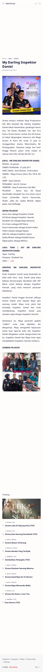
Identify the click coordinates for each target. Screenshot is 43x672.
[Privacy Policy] (31, 659)
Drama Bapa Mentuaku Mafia (18, 585)
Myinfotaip (10, 3)
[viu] (14, 591)
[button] (35, 3)
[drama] (9, 522)
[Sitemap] (7, 662)
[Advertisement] (21, 31)
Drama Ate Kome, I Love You (17, 594)
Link (12, 261)
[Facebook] (5, 659)
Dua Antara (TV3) (12, 602)
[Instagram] (14, 659)
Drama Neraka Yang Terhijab (17, 551)
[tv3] (14, 522)
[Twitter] (22, 659)
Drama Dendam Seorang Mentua (19, 568)
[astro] (9, 539)
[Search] (39, 3)
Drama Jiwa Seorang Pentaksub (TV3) (21, 534)
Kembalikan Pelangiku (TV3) (17, 560)
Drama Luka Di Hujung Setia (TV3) (20, 525)
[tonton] (15, 548)
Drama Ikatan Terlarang (15, 543)
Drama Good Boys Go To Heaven (19, 577)
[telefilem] (10, 556)
